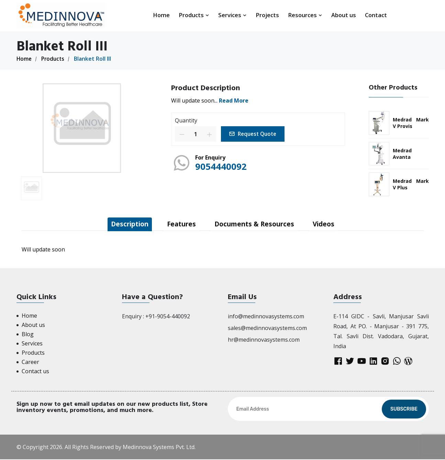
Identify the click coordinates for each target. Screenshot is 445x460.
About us (343, 15)
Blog (28, 335)
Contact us (35, 372)
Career (30, 362)
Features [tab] (180, 224)
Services (232, 15)
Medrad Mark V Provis (411, 122)
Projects (267, 15)
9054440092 (222, 166)
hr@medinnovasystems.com (264, 340)
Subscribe (404, 410)
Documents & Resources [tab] (256, 224)
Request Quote (255, 134)
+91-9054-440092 (167, 317)
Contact (376, 15)
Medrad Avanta (402, 153)
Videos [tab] (329, 224)
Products (194, 15)
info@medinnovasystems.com (266, 317)
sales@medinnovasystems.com (267, 328)
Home (161, 15)
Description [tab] (125, 224)
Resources (305, 15)
